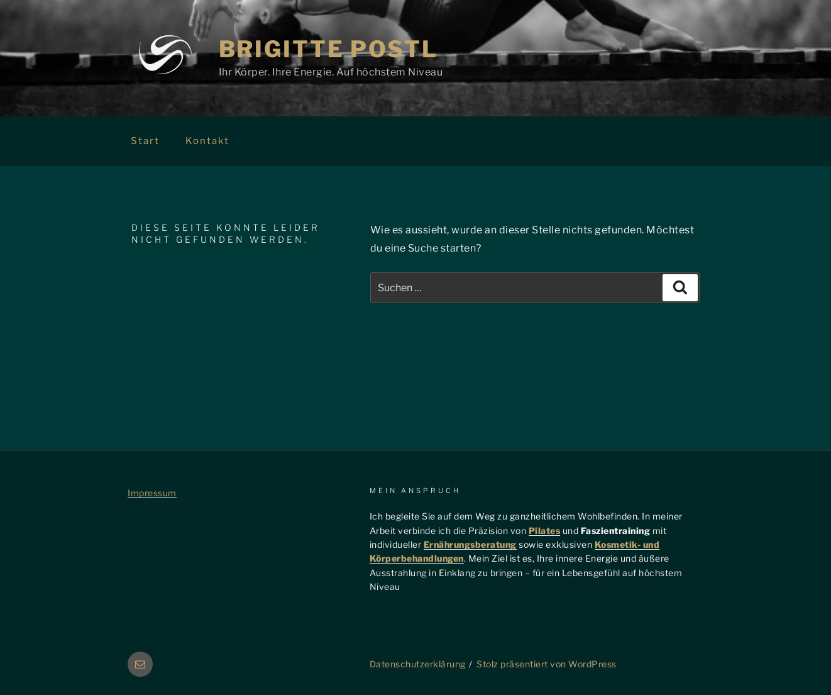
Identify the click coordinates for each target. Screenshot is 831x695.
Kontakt (207, 141)
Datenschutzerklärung (418, 664)
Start (145, 141)
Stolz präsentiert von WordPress (546, 664)
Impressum (152, 492)
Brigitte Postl (328, 49)
